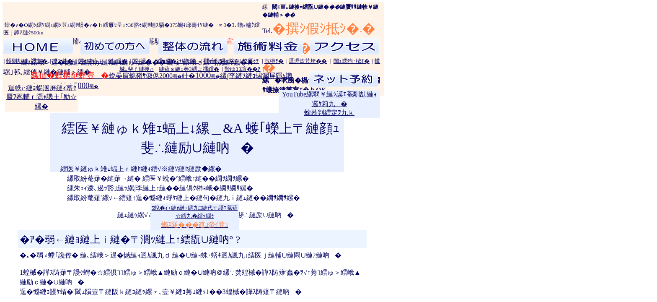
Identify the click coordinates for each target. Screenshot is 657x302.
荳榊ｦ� (274, 61)
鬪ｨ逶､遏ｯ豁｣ (220, 61)
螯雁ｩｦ (250, 61)
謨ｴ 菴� (62, 61)
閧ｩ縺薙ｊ (90, 61)
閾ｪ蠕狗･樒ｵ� (352, 61)
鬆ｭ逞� (117, 61)
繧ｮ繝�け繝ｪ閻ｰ (178, 61)
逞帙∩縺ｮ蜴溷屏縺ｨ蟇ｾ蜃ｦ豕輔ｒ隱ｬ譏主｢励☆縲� (41, 97)
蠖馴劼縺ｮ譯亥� (26, 61)
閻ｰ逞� (142, 61)
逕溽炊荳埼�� (308, 61)
